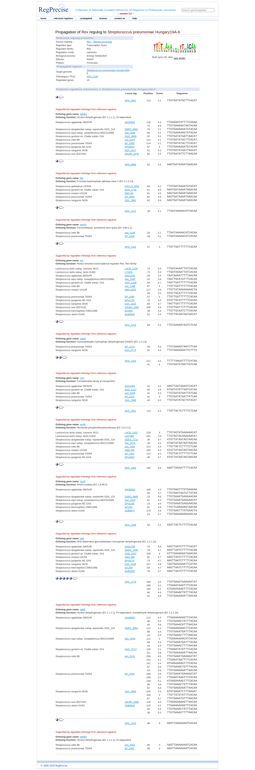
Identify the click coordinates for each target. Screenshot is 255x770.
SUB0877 (130, 510)
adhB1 (83, 114)
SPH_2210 (130, 723)
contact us (119, 18)
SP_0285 (129, 143)
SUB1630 (130, 571)
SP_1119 (129, 346)
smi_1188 (130, 286)
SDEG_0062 (131, 129)
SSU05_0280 (132, 702)
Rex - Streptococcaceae (99, 41)
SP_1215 (129, 396)
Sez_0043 (130, 638)
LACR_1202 (131, 432)
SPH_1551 (130, 411)
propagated (86, 18)
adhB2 (83, 736)
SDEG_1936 (131, 550)
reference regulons (63, 18)
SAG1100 (130, 275)
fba (81, 178)
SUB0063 (130, 705)
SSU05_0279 (132, 153)
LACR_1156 (131, 268)
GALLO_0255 (132, 186)
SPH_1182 (92, 76)
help (134, 18)
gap (82, 538)
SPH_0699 (130, 164)
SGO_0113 (130, 649)
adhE (83, 609)
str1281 (129, 507)
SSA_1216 (130, 303)
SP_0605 (129, 196)
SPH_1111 (130, 211)
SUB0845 (130, 314)
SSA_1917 (130, 150)
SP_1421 (129, 453)
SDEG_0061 (131, 628)
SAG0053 (130, 617)
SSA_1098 (130, 400)
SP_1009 (129, 236)
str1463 (129, 310)
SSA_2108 (130, 564)
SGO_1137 (130, 389)
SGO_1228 (130, 282)
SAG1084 (130, 386)
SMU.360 (129, 557)
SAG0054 (130, 122)
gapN (83, 338)
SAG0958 (130, 489)
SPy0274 (129, 560)
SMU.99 (129, 193)
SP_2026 (129, 673)
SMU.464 (129, 450)
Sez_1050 (130, 279)
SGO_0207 (130, 553)
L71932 (129, 272)
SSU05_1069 (132, 307)
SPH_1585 (130, 468)
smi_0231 (130, 656)
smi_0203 (130, 745)
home (43, 18)
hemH (83, 224)
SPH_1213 (130, 325)
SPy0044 (129, 146)
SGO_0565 (130, 136)
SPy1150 (129, 503)
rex (81, 260)
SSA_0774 (130, 350)
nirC (82, 378)
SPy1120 (129, 300)
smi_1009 (130, 393)
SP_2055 (129, 748)
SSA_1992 (130, 200)
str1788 (129, 567)
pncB (82, 424)
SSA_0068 (130, 691)
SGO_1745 (130, 189)
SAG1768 (130, 546)
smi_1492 (130, 446)
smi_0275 (130, 139)
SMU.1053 (130, 289)
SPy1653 (129, 457)
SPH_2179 (130, 582)
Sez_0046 (130, 132)
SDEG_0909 (131, 496)
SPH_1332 (130, 361)
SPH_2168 (130, 525)
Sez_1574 (130, 443)
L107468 (129, 436)
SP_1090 (129, 296)
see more (179, 58)
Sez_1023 (130, 500)
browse (103, 18)
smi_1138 (130, 232)
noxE (82, 481)
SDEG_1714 (131, 439)
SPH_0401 (130, 100)
